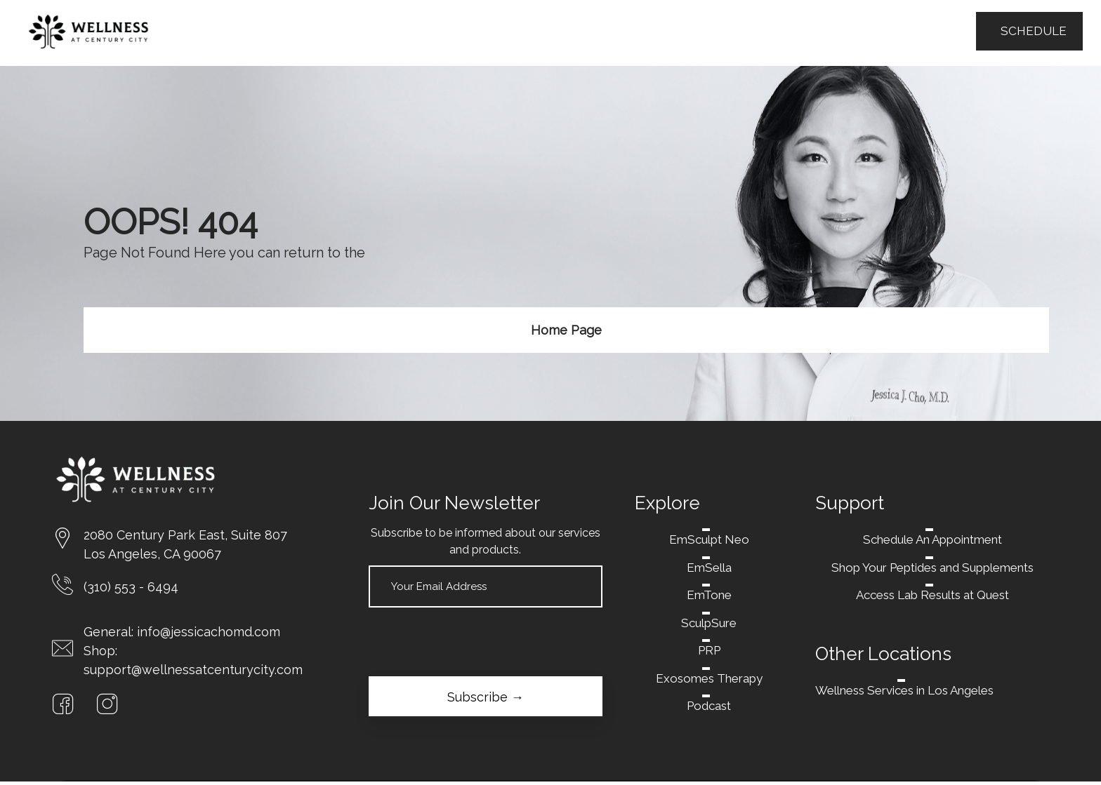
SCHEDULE (1029, 31)
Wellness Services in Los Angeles (904, 690)
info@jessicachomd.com (208, 631)
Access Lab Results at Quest (932, 595)
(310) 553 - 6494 (131, 586)
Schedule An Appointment (932, 539)
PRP (709, 650)
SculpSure (709, 623)
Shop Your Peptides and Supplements (932, 568)
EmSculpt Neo (709, 539)
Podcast (709, 706)
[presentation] (475, 642)
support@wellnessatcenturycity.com (193, 669)
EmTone (709, 595)
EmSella (709, 568)
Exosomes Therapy (709, 678)
